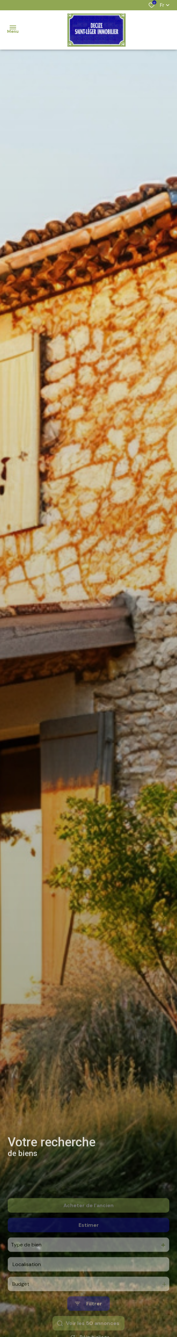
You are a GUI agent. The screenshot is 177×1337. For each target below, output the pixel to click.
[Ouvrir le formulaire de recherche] (88, 1322)
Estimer (89, 1243)
